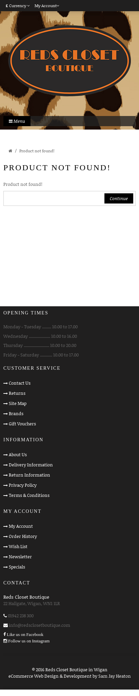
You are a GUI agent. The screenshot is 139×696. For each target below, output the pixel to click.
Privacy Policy (23, 485)
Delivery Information (31, 465)
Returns (17, 393)
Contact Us (20, 383)
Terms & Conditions (29, 495)
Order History (23, 536)
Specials (17, 567)
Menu (17, 121)
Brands (16, 413)
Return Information (29, 475)
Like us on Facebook (25, 634)
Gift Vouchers (22, 424)
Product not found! (36, 151)
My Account (21, 526)
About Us (18, 454)
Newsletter (20, 557)
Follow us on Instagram (28, 641)
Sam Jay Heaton (114, 676)
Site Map (17, 403)
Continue (119, 198)
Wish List (18, 546)
